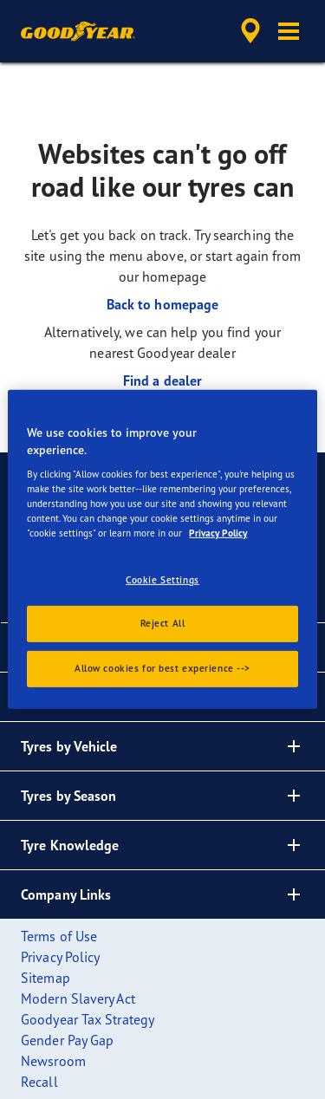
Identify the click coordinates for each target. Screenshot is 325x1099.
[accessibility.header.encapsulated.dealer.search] (250, 31)
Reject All (162, 623)
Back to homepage (163, 304)
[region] (162, 549)
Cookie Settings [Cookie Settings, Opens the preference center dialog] (162, 579)
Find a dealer (162, 380)
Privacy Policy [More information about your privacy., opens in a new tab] (218, 533)
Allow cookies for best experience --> (162, 668)
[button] (288, 31)
